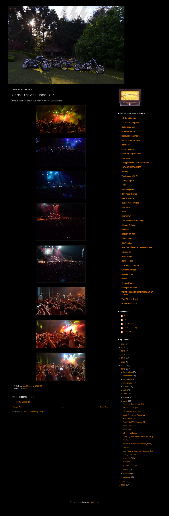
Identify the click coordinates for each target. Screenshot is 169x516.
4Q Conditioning (129, 118)
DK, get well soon (130, 433)
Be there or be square (132, 411)
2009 (123, 482)
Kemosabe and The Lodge (133, 221)
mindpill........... (128, 230)
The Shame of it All (130, 176)
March (126, 470)
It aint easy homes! (130, 127)
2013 (123, 358)
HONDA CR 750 (128, 234)
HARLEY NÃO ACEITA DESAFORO (137, 247)
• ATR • (124, 185)
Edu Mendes (129, 324)
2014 (123, 355)
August (126, 386)
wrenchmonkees (129, 270)
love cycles (126, 158)
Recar (124, 279)
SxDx (25, 388)
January (126, 477)
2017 (123, 344)
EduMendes (127, 243)
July (125, 390)
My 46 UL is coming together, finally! (137, 444)
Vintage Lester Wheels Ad (133, 455)
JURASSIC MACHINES (131, 167)
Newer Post (18, 407)
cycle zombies (128, 149)
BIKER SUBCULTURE (131, 140)
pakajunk (126, 172)
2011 (123, 365)
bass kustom (127, 274)
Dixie (124, 212)
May (125, 397)
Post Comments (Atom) (33, 412)
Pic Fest (126, 440)
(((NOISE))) (126, 216)
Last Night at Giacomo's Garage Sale (138, 451)
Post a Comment (23, 402)
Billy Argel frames (129, 194)
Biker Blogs (127, 256)
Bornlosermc (127, 261)
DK (125, 320)
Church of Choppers (130, 122)
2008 (123, 485)
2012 (123, 362)
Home (61, 407)
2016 (123, 347)
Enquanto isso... (129, 418)
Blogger (95, 502)
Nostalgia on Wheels (131, 136)
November (127, 376)
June (125, 394)
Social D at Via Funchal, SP (134, 422)
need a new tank (129, 426)
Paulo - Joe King (130, 328)
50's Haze (126, 207)
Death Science (128, 198)
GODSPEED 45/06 (129, 303)
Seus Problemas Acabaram (134, 415)
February (127, 473)
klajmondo (126, 252)
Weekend (127, 429)
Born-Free (126, 145)
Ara (125, 316)
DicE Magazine (128, 189)
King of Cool (128, 462)
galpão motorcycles (130, 203)
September (128, 383)
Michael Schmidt (129, 225)
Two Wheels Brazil (130, 299)
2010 (123, 369)
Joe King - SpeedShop (131, 154)
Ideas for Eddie (129, 458)
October (126, 379)
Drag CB (126, 447)
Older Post (104, 407)
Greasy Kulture (128, 131)
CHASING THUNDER (131, 265)
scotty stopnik (128, 180)
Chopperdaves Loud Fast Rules (135, 163)
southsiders (127, 239)
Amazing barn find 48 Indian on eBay (138, 436)
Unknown (127, 332)
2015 (123, 351)
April (125, 401)
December (127, 372)
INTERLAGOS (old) (131, 408)
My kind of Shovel (130, 465)
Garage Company (129, 288)
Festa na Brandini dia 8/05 (133, 404)
